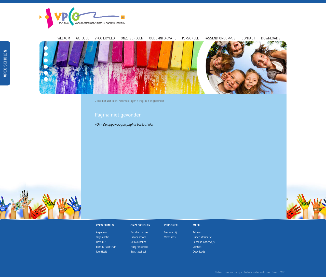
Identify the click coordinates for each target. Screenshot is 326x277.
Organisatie (102, 237)
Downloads (270, 38)
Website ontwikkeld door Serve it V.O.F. (264, 272)
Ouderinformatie (162, 38)
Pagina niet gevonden (152, 101)
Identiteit (101, 251)
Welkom (64, 38)
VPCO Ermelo (105, 38)
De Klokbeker (138, 242)
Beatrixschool (138, 251)
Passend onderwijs (220, 38)
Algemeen (101, 232)
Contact (248, 38)
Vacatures (169, 237)
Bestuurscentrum (106, 247)
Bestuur (100, 242)
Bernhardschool (139, 232)
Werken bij (170, 232)
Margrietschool (139, 247)
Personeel (190, 38)
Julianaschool (138, 237)
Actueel (82, 38)
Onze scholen (132, 38)
